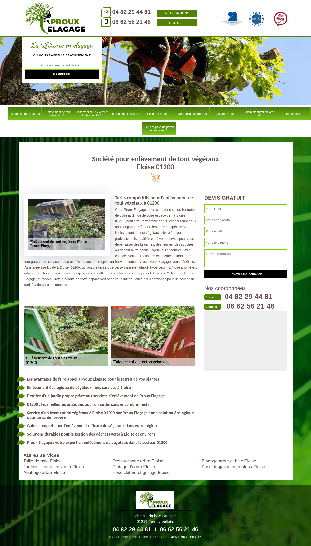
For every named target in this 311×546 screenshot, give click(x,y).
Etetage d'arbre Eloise (134, 466)
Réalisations (176, 13)
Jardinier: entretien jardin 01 (260, 113)
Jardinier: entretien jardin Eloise (54, 466)
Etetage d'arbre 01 (159, 113)
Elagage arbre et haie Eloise (229, 461)
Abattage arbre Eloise (44, 472)
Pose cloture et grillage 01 (125, 113)
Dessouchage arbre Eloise (138, 461)
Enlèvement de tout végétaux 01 (58, 113)
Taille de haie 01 (293, 113)
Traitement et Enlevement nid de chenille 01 (91, 113)
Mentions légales (186, 537)
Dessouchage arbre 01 (192, 113)
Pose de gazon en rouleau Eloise (233, 466)
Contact (176, 23)
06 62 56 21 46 (130, 21)
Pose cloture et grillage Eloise (141, 472)
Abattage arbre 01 (226, 113)
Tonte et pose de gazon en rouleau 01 (159, 128)
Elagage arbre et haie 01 (24, 113)
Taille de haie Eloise (43, 461)
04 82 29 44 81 (130, 12)
